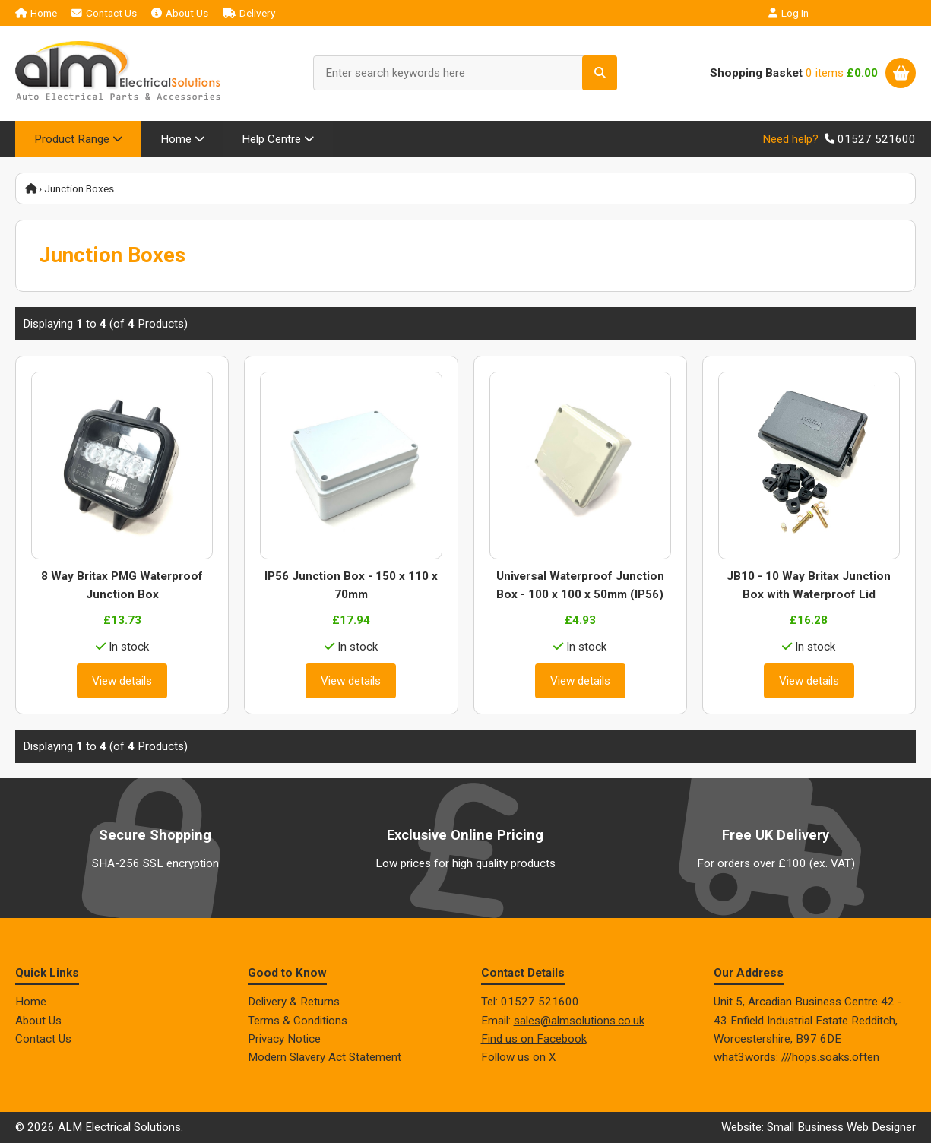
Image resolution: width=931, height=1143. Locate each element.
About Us (179, 13)
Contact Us (104, 13)
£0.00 (862, 73)
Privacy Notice (284, 1039)
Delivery (249, 13)
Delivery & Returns (294, 1001)
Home (36, 13)
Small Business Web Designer (841, 1128)
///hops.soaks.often (830, 1057)
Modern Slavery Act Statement (324, 1057)
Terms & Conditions (297, 1020)
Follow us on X (518, 1057)
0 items (825, 73)
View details (122, 681)
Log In (788, 13)
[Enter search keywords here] (465, 72)
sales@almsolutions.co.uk (579, 1020)
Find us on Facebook (534, 1039)
